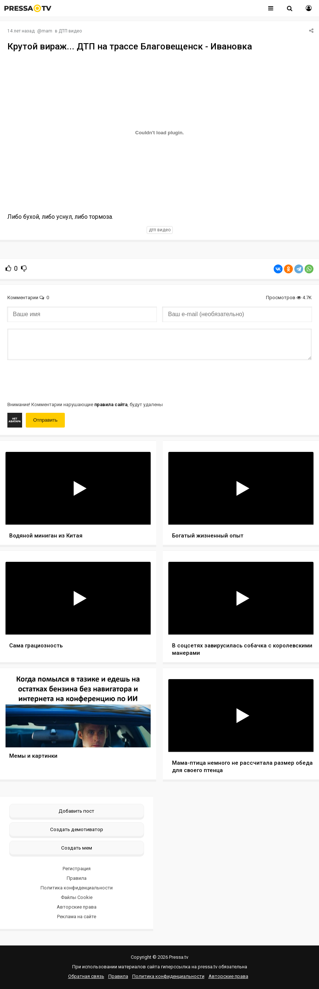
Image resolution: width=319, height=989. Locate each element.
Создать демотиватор (76, 829)
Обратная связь (86, 976)
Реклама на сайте (76, 916)
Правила (77, 878)
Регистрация (77, 868)
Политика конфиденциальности (77, 888)
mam (47, 31)
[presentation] (63, 380)
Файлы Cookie (76, 897)
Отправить (45, 420)
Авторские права (77, 907)
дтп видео (160, 229)
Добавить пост (76, 811)
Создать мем (76, 848)
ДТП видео (70, 31)
